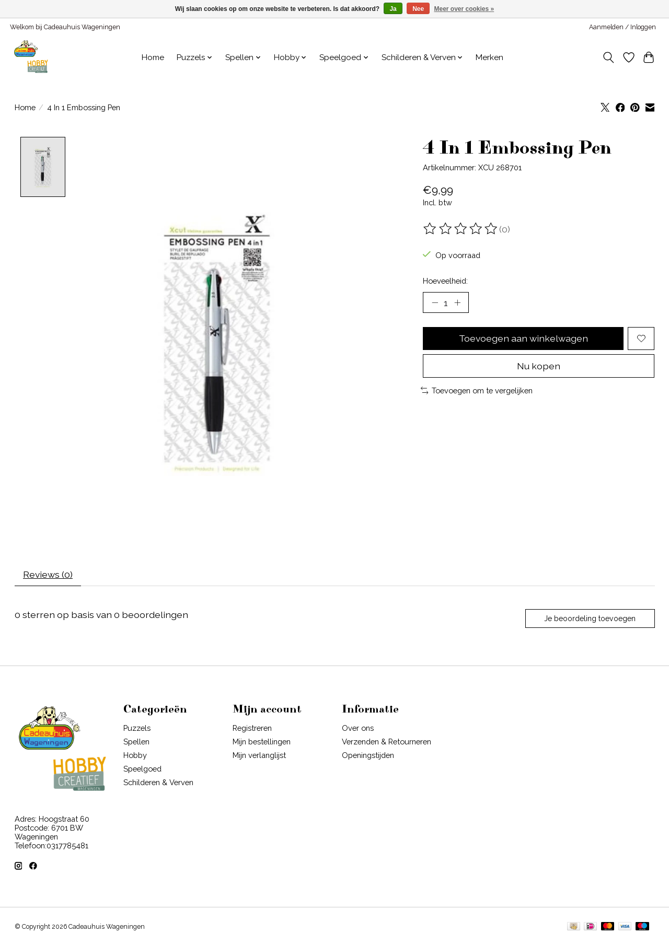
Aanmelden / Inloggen (622, 27)
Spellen (136, 741)
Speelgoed (142, 769)
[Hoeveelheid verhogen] (457, 302)
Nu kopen (538, 365)
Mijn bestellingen (262, 741)
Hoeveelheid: (445, 280)
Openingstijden (368, 755)
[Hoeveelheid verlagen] (435, 302)
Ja (392, 9)
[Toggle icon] (608, 57)
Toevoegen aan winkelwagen (523, 338)
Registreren (252, 728)
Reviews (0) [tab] (48, 574)
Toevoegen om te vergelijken (477, 390)
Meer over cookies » (464, 9)
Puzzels (137, 728)
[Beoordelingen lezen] (461, 229)
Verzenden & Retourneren (386, 741)
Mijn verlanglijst (259, 755)
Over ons (358, 728)
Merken (489, 57)
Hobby (135, 755)
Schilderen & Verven (158, 782)
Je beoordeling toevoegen (590, 618)
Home (153, 57)
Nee (418, 9)
